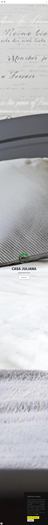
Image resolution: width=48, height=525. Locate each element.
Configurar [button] (30, 520)
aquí (37, 514)
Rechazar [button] (36, 517)
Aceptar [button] (30, 517)
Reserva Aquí (24, 277)
